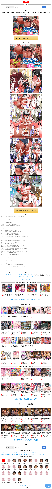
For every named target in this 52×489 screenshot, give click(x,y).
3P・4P (13, 454)
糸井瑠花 (3, 473)
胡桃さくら (30, 473)
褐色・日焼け (30, 274)
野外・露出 (25, 278)
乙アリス (25, 473)
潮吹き (30, 454)
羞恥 (27, 279)
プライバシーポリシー (28, 485)
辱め (30, 279)
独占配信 (23, 452)
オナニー (31, 276)
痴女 (17, 454)
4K (36, 454)
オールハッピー (26, 276)
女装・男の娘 (30, 278)
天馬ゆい (9, 467)
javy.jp (26, 1)
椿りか (14, 461)
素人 (46, 452)
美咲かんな (20, 480)
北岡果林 (36, 461)
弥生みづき (47, 467)
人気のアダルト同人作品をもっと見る (26, 399)
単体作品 (15, 452)
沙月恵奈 (25, 467)
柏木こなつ (41, 473)
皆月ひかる (47, 461)
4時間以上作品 (8, 454)
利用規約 (21, 485)
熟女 (36, 452)
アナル (20, 278)
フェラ (43, 452)
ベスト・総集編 (41, 454)
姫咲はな (41, 467)
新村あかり (25, 461)
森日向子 (36, 467)
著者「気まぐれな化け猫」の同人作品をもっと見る (26, 299)
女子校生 (25, 454)
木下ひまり (20, 467)
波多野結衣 (41, 461)
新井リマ (14, 480)
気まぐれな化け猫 (9, 274)
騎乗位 (2, 454)
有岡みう (9, 480)
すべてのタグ (3, 452)
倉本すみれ (9, 473)
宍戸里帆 (36, 473)
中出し (19, 452)
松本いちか (30, 461)
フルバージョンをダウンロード (26, 38)
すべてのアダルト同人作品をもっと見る (26, 440)
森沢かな (30, 467)
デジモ (33, 454)
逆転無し (20, 276)
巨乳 (27, 452)
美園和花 (19, 461)
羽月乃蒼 (14, 467)
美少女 (39, 452)
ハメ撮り (21, 454)
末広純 (3, 480)
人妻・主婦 (32, 452)
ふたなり (23, 279)
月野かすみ (20, 473)
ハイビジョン (10, 452)
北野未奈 (46, 473)
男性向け (25, 274)
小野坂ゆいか (3, 467)
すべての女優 (3, 461)
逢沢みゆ (9, 461)
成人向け (20, 274)
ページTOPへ (48, 486)
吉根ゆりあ (14, 473)
